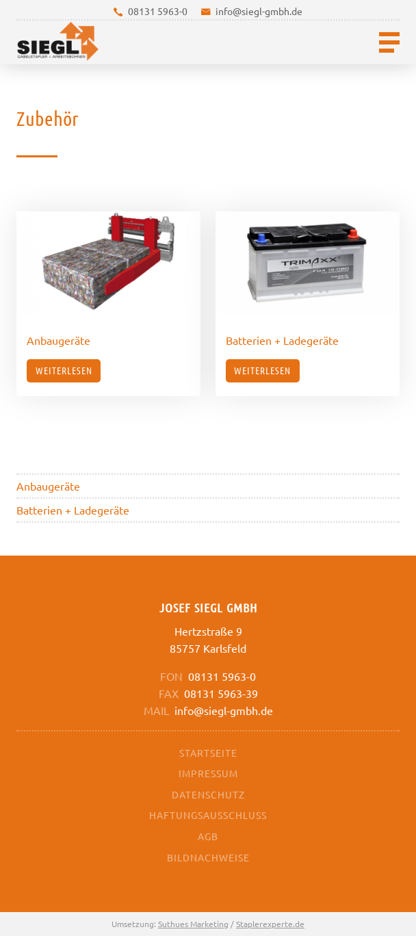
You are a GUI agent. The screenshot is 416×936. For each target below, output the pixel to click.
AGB (208, 836)
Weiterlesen (64, 370)
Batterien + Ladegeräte (72, 510)
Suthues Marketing (193, 923)
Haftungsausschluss (208, 815)
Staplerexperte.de (270, 923)
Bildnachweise (208, 857)
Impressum (208, 773)
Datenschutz (208, 794)
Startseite (208, 752)
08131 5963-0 (157, 11)
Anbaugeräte (48, 486)
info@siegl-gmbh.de (259, 11)
